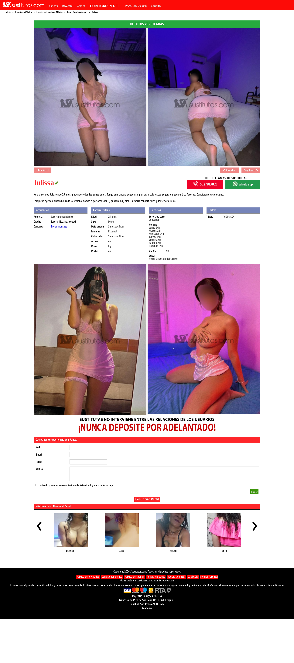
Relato (39, 469)
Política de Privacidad (79, 485)
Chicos (81, 6)
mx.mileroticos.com (164, 580)
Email (39, 454)
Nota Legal (108, 485)
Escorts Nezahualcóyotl (63, 221)
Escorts (54, 6)
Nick (38, 447)
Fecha (39, 462)
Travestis (67, 6)
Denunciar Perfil (147, 499)
